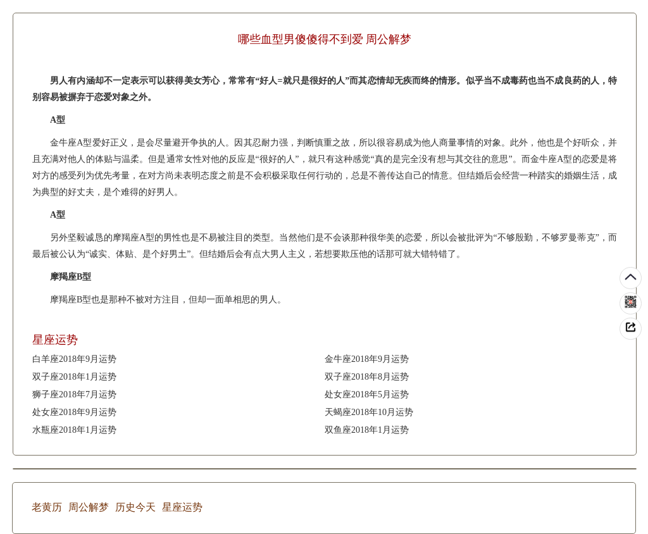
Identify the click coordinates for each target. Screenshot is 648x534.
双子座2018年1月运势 (74, 377)
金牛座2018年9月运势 (367, 359)
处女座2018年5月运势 (367, 394)
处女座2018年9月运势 (74, 412)
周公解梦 (88, 507)
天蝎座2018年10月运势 (369, 412)
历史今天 (135, 507)
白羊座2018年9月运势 (74, 359)
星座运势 (182, 507)
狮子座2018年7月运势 (74, 394)
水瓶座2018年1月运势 (74, 430)
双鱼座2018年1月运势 (367, 430)
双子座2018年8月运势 (367, 377)
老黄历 (47, 507)
